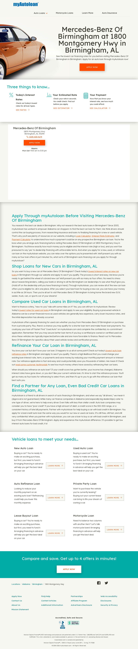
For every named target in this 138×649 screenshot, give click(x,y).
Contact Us (17, 600)
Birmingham (37, 584)
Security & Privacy (109, 605)
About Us (16, 605)
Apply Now (92, 67)
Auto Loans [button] (39, 13)
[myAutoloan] (69, 623)
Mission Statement (20, 609)
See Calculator (98, 108)
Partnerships (77, 596)
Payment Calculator (21, 239)
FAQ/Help (45, 596)
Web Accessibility (109, 596)
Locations (16, 584)
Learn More (87, 13)
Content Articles (48, 600)
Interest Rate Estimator (103, 236)
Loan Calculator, (83, 236)
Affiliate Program (79, 600)
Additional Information (52, 605)
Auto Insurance (109, 13)
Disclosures (106, 600)
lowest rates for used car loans (34, 310)
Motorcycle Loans (64, 13)
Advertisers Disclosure (81, 605)
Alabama (26, 584)
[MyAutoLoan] (26, 4)
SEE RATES (21, 110)
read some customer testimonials (31, 364)
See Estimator (61, 108)
